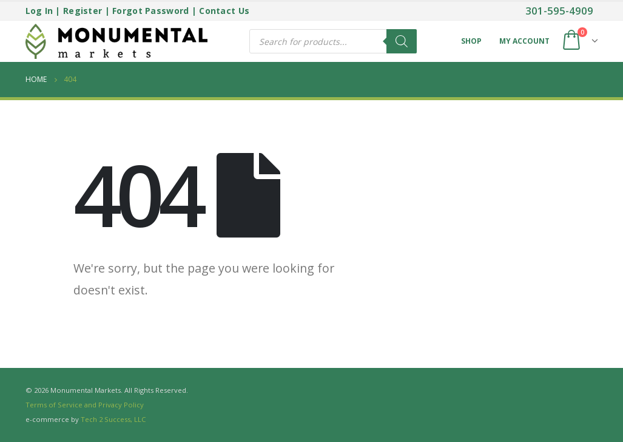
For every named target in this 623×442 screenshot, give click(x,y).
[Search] (401, 41)
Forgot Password (150, 10)
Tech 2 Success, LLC (113, 419)
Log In (39, 10)
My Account (524, 41)
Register (82, 10)
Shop (471, 41)
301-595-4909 (559, 11)
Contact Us (224, 10)
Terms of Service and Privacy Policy (84, 404)
